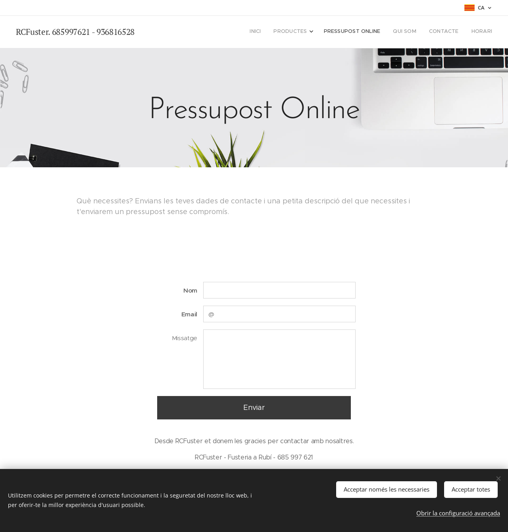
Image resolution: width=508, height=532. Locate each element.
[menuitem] (427, 32)
